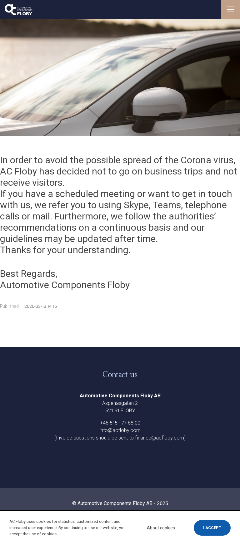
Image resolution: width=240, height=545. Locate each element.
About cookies (161, 527)
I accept (212, 527)
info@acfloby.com (120, 430)
